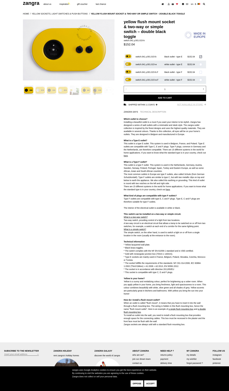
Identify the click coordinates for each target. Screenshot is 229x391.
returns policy (166, 355)
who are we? (138, 355)
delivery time (166, 363)
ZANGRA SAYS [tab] (131, 112)
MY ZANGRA (193, 351)
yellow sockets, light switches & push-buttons (60, 14)
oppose (137, 383)
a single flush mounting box (181, 309)
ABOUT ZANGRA (140, 351)
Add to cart (165, 98)
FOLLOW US (219, 351)
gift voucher (82, 4)
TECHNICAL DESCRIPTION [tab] (153, 112)
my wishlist (192, 359)
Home (26, 14)
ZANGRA (31, 3)
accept (150, 383)
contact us (137, 363)
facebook (217, 359)
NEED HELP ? (167, 351)
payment (164, 359)
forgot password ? (195, 363)
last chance (101, 4)
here (126, 156)
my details (191, 355)
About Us (47, 4)
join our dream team (141, 359)
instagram (217, 355)
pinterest (217, 363)
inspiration (64, 4)
